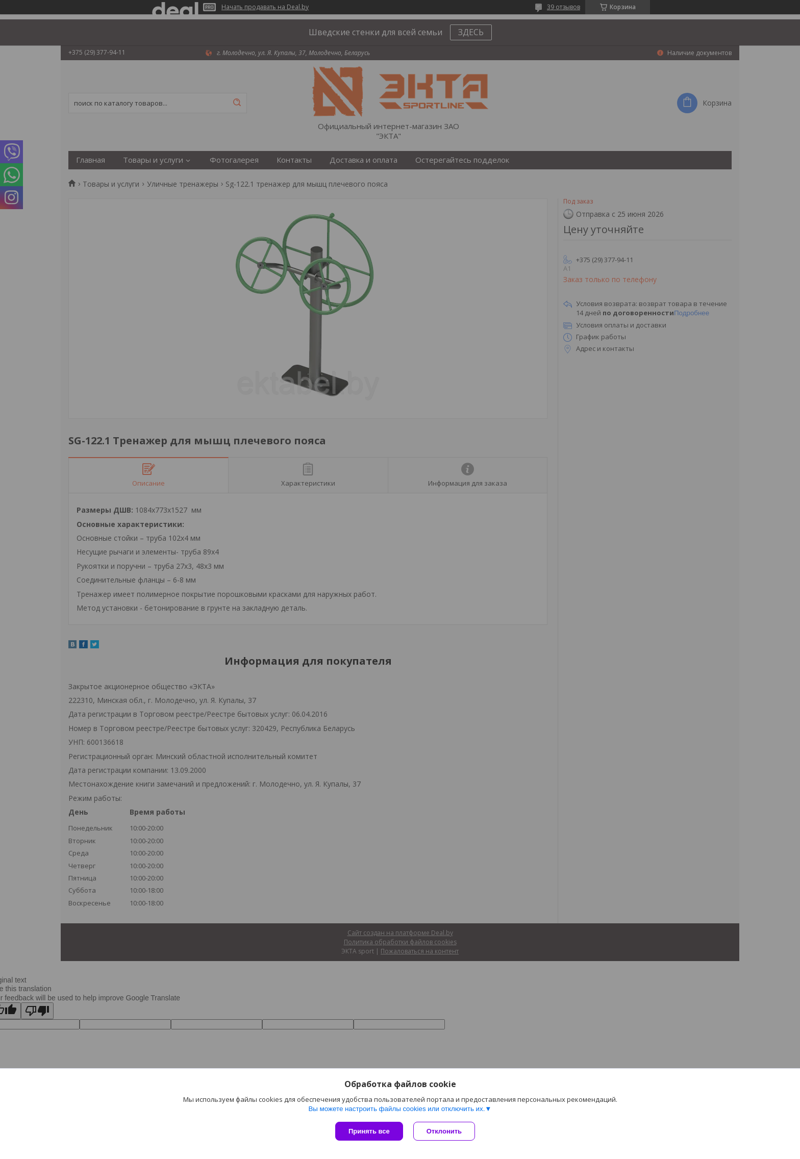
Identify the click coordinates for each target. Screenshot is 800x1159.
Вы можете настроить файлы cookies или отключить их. (396, 1109)
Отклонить (444, 1131)
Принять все (369, 1131)
